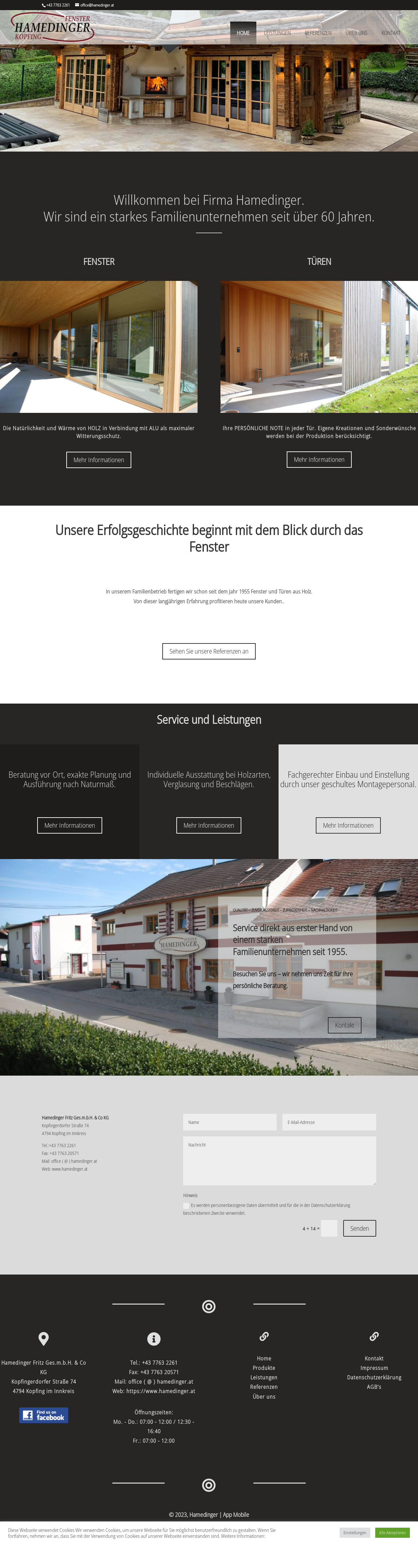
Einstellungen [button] (355, 1533)
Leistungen (277, 33)
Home (243, 33)
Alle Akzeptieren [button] (392, 1533)
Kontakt (390, 33)
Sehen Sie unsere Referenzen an (209, 651)
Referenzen (318, 33)
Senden (359, 1228)
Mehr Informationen (98, 459)
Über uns (356, 33)
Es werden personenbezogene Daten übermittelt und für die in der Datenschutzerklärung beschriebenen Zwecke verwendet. (266, 1209)
